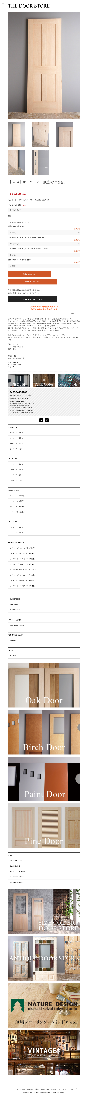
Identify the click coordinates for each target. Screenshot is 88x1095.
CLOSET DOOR (15, 599)
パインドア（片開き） (17, 527)
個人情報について (55, 1089)
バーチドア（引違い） (17, 480)
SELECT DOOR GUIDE (17, 871)
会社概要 (22, 1089)
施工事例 (13, 655)
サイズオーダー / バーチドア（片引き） (23, 564)
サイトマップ (73, 1089)
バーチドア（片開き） (17, 464)
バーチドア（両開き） (17, 469)
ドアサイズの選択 (14, 205)
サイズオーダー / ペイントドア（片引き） (23, 575)
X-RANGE (13, 640)
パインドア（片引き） (17, 533)
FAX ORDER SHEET (16, 877)
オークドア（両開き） (17, 438)
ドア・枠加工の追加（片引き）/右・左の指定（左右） (28, 248)
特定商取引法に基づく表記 (42, 1089)
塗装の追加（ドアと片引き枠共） (20, 260)
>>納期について (74, 313)
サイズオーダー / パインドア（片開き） (23, 580)
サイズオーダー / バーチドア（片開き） (23, 559)
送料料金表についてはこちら (29, 299)
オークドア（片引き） (17, 443)
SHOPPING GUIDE (16, 860)
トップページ (14, 1089)
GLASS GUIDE (15, 866)
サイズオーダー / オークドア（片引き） (23, 553)
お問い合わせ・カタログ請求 (20, 395)
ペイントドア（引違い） (18, 512)
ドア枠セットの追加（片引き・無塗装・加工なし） (27, 237)
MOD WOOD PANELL (17, 625)
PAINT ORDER (15, 610)
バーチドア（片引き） (17, 475)
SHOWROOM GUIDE (17, 882)
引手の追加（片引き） (16, 226)
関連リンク (65, 1089)
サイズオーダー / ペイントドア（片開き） (23, 569)
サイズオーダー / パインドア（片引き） (23, 586)
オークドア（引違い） (17, 449)
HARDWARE (14, 604)
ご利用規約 (30, 1089)
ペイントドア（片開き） (18, 496)
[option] (44, 65)
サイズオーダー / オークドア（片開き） (23, 548)
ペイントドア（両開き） (18, 501)
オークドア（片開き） (17, 433)
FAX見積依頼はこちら (29, 282)
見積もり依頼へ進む (29, 274)
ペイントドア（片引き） (18, 506)
